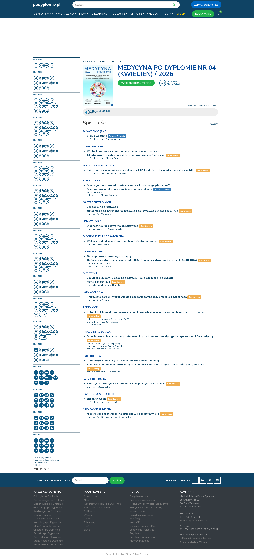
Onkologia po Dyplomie (46, 529)
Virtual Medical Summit (97, 507)
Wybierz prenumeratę (136, 83)
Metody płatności (139, 540)
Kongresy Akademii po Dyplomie (102, 503)
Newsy (88, 500)
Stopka (38, 465)
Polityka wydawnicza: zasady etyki (149, 503)
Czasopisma (90, 496)
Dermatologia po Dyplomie (49, 500)
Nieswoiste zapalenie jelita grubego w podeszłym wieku (123, 414)
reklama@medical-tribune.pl (195, 538)
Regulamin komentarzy (142, 537)
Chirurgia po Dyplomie (45, 496)
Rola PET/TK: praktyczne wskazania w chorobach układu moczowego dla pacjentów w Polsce (146, 312)
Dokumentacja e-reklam (143, 526)
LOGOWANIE (203, 13)
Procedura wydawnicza (142, 500)
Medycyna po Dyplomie (94, 61)
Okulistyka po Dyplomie (46, 526)
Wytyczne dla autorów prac (47, 460)
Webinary (89, 515)
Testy (87, 526)
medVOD (89, 518)
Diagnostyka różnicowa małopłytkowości (113, 226)
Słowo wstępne (97, 136)
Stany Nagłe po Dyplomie (48, 540)
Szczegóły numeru (43, 458)
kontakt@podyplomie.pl (193, 520)
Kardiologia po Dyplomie (47, 511)
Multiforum (90, 511)
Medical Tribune (42, 515)
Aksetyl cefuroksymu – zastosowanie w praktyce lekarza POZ (126, 383)
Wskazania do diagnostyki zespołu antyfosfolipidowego (122, 241)
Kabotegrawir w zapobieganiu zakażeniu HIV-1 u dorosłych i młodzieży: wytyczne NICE (141, 170)
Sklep (87, 529)
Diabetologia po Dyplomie (48, 503)
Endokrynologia (96, 399)
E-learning (89, 522)
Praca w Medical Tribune (194, 542)
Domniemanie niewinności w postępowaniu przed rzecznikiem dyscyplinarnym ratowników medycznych (151, 336)
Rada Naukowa (42, 462)
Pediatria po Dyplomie (46, 533)
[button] (43, 14)
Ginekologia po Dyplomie (47, 507)
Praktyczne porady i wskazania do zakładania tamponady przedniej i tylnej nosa (137, 297)
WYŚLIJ (116, 480)
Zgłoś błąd (135, 518)
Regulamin (135, 533)
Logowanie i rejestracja (143, 529)
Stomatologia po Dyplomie (48, 544)
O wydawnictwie (139, 496)
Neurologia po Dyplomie (47, 522)
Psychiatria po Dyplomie (47, 537)
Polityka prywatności (141, 515)
